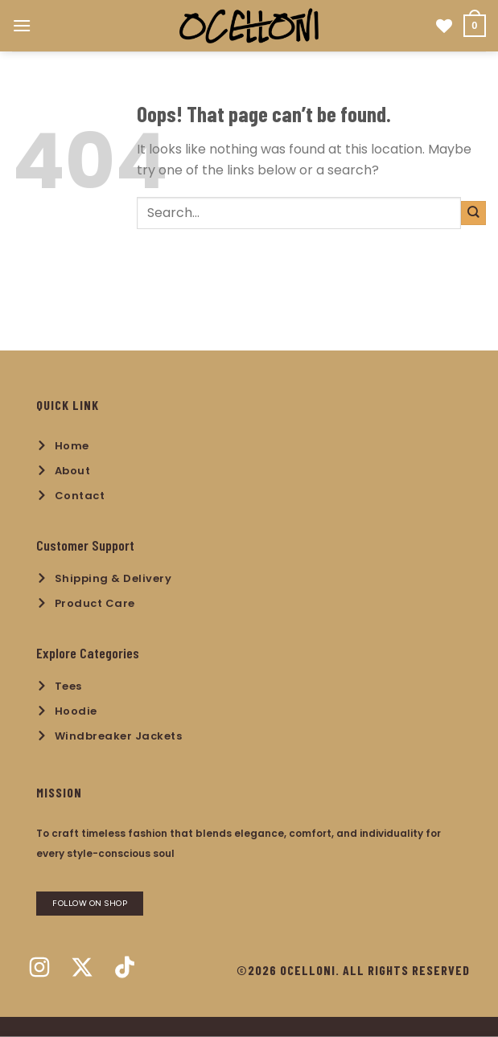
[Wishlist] (444, 25)
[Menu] (21, 25)
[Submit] (473, 213)
